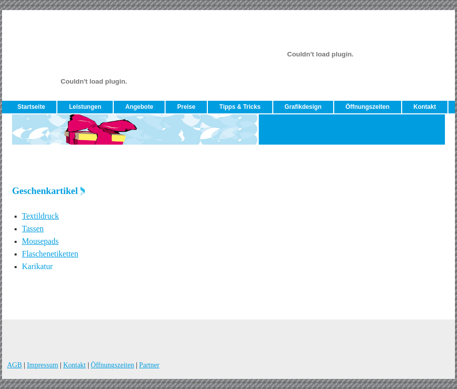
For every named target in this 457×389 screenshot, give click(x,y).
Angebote (139, 106)
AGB (14, 365)
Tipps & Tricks (240, 106)
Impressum (42, 365)
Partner (149, 365)
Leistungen (85, 106)
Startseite (31, 106)
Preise (186, 106)
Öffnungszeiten (367, 106)
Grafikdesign (302, 106)
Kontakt (424, 106)
